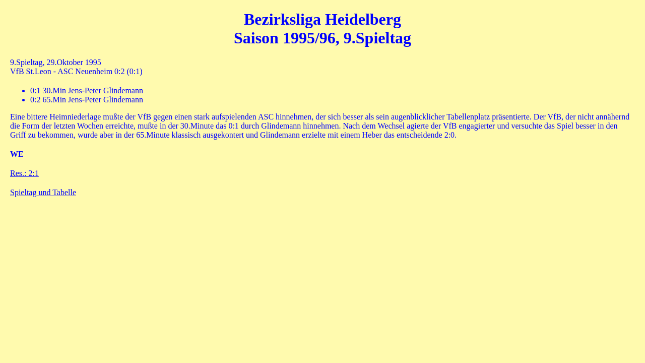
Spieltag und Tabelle (43, 192)
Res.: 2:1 (24, 173)
